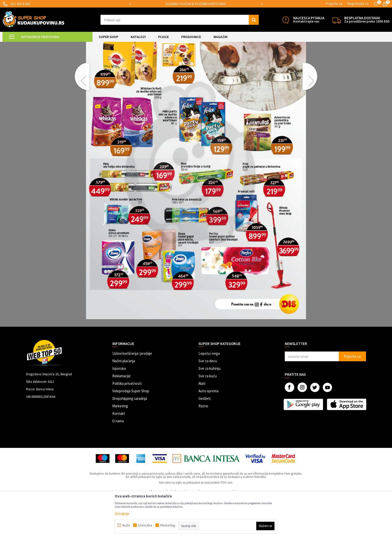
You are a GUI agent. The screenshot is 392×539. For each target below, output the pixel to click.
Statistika (145, 525)
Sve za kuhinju (209, 410)
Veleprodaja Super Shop (130, 433)
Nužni (126, 525)
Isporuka (119, 410)
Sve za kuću (207, 418)
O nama (118, 463)
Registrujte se (358, 3)
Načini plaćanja (123, 403)
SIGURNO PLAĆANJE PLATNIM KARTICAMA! (195, 4)
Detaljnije (122, 513)
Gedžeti (204, 440)
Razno (203, 448)
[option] (196, 4)
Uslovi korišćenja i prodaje (132, 395)
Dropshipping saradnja (129, 440)
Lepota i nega (209, 395)
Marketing (120, 448)
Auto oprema (208, 433)
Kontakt (118, 455)
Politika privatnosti (127, 425)
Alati (201, 425)
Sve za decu (207, 403)
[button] (179, 20)
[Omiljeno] (376, 4)
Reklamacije (121, 418)
